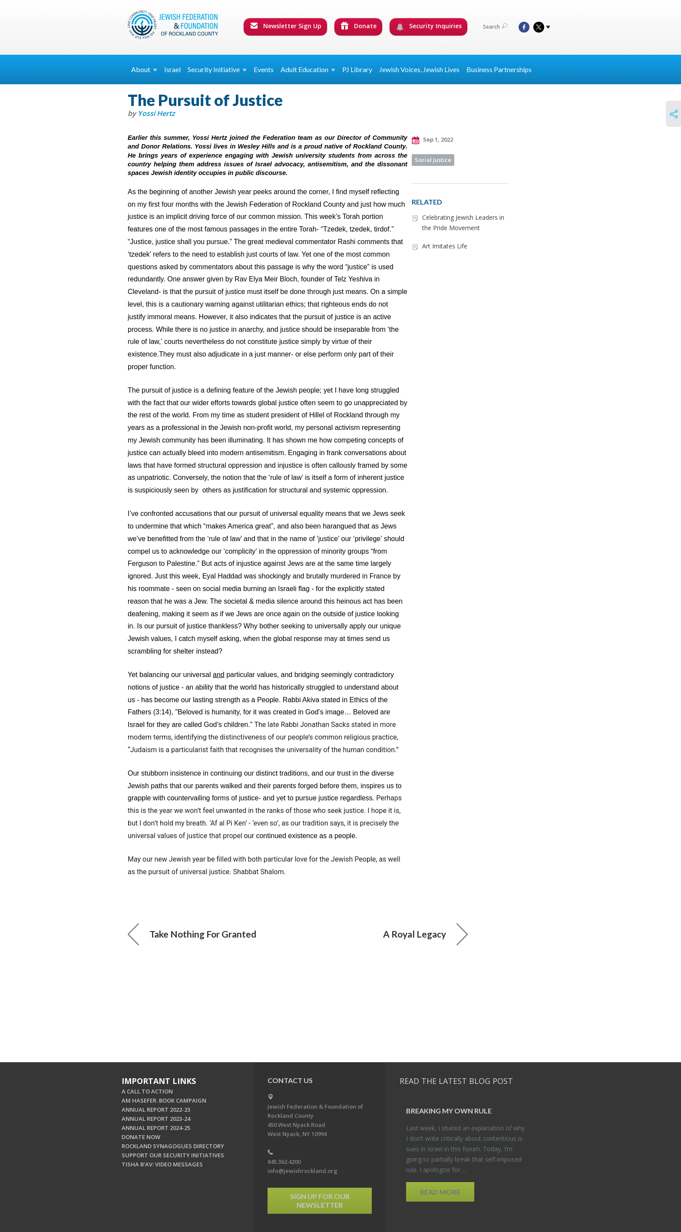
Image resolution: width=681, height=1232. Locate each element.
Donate (359, 26)
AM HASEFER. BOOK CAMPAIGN (164, 1100)
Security (217, 69)
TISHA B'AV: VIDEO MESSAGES (162, 1164)
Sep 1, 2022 (432, 139)
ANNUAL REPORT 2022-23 (156, 1109)
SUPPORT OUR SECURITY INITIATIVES (173, 1155)
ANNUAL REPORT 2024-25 (156, 1128)
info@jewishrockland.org (302, 1171)
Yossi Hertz (156, 113)
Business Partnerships (499, 69)
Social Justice (433, 160)
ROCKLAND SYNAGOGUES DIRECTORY (173, 1146)
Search (495, 26)
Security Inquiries (429, 26)
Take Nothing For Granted (192, 934)
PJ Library (357, 69)
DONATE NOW (141, 1137)
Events (264, 69)
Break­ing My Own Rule (449, 1110)
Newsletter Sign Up (285, 26)
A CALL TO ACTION (147, 1091)
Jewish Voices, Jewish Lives (419, 69)
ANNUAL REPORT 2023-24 (156, 1119)
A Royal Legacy (425, 934)
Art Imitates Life (444, 246)
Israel (172, 69)
